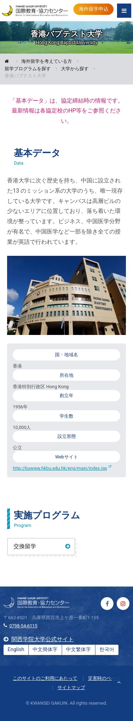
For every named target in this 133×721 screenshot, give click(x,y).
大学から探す (75, 69)
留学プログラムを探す (28, 69)
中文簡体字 (45, 649)
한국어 (106, 649)
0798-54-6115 (23, 625)
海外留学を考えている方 (46, 61)
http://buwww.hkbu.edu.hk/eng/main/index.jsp (60, 468)
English (16, 649)
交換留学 (24, 546)
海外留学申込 (94, 9)
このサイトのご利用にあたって (45, 678)
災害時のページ (104, 678)
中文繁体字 (78, 649)
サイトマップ (71, 687)
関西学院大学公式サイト (42, 639)
